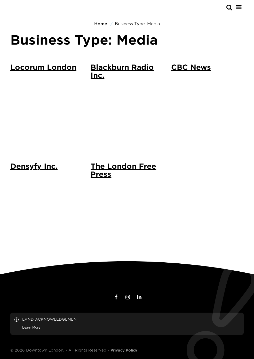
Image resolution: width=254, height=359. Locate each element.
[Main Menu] (239, 7)
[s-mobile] (220, 7)
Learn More (31, 327)
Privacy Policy (123, 350)
